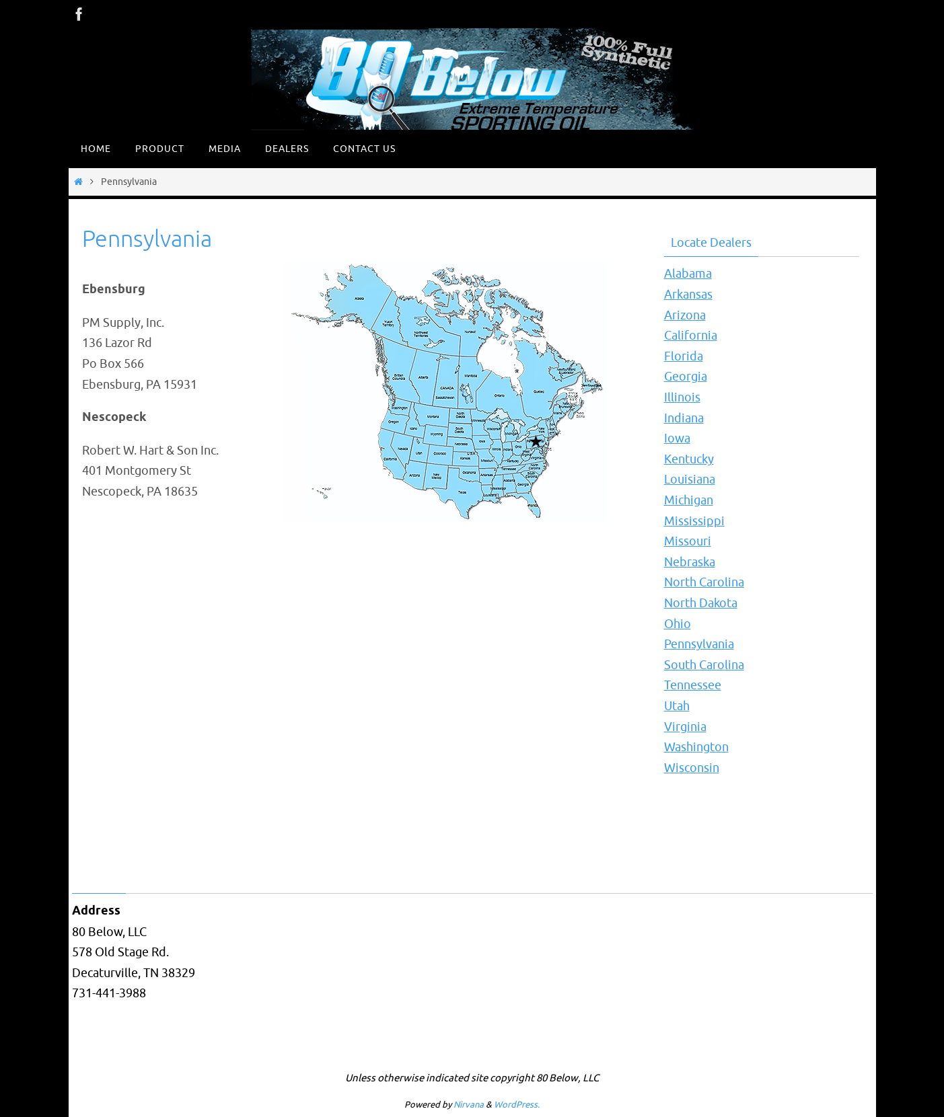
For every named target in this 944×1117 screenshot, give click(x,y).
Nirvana (468, 1104)
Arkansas (688, 294)
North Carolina (704, 582)
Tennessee (692, 685)
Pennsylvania (699, 644)
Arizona (685, 315)
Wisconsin (691, 768)
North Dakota (700, 603)
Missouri (687, 541)
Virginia (685, 727)
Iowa (677, 438)
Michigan (688, 500)
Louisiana (689, 479)
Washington (696, 747)
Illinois (682, 397)
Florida (683, 356)
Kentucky (689, 459)
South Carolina (704, 665)
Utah (677, 706)
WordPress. (517, 1104)
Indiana (684, 418)
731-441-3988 (109, 993)
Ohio (677, 624)
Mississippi (694, 521)
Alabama (688, 273)
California (690, 335)
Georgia (685, 376)
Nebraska (689, 562)
